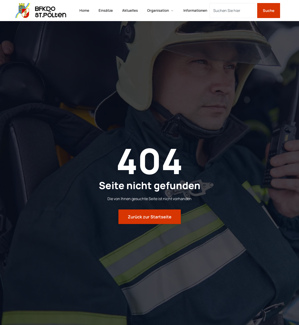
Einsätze (106, 10)
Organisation (160, 10)
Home (84, 10)
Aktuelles (130, 10)
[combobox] (232, 10)
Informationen (195, 10)
